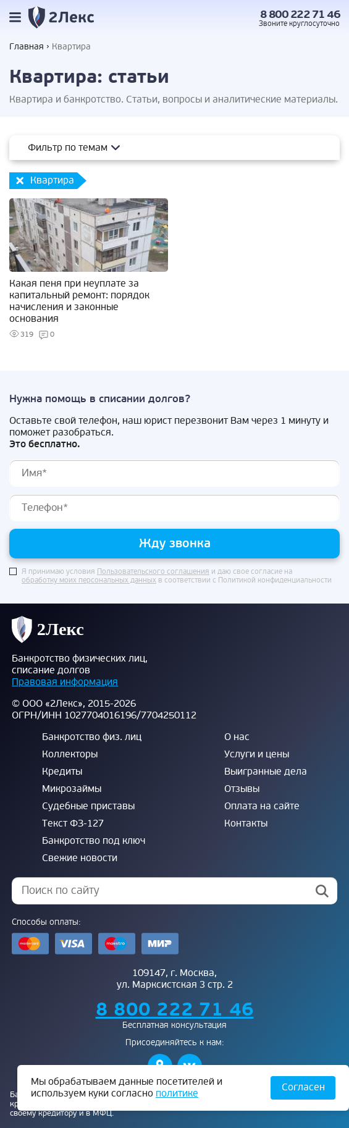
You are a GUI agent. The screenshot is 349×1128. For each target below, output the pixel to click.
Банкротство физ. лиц (91, 737)
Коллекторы (70, 754)
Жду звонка (175, 543)
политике (177, 1093)
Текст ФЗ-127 (73, 823)
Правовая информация (65, 682)
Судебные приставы (88, 806)
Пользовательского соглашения (153, 572)
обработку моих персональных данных (89, 580)
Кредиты (62, 771)
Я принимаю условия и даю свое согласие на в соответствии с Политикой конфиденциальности (177, 576)
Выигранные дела (265, 771)
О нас (237, 737)
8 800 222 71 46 (300, 14)
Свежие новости (79, 858)
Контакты (245, 823)
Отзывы (241, 788)
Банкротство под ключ (93, 840)
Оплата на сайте (262, 806)
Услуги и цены (256, 754)
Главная (26, 46)
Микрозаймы (71, 788)
